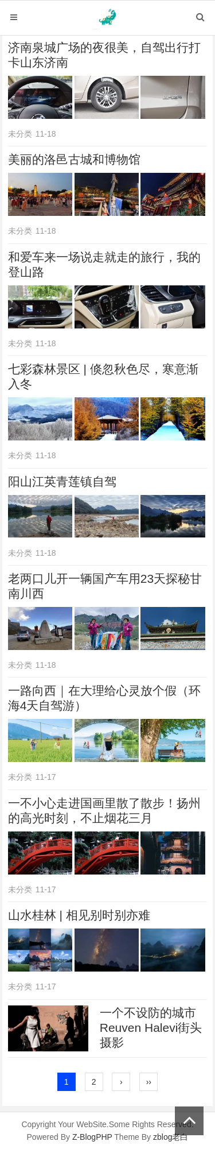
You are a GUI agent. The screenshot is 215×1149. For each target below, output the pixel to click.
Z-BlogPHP (92, 1137)
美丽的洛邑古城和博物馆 (74, 159)
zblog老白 (170, 1137)
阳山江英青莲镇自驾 (62, 481)
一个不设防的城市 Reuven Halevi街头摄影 (151, 1027)
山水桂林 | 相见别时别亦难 (79, 915)
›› (148, 1081)
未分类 (20, 133)
